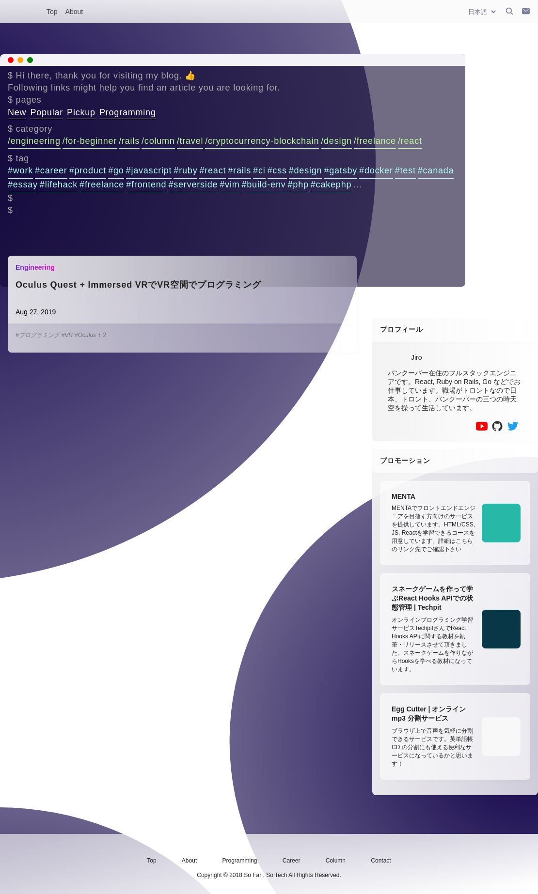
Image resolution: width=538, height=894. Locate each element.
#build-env (263, 184)
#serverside (193, 184)
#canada (436, 170)
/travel (190, 141)
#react (212, 170)
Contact (381, 860)
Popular (46, 112)
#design (305, 170)
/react (410, 141)
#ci (259, 170)
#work (20, 170)
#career (51, 170)
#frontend (146, 184)
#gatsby (340, 170)
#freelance (101, 184)
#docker (376, 170)
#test (405, 170)
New (17, 112)
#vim (229, 184)
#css (277, 170)
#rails (239, 170)
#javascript (149, 170)
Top (52, 11)
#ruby (185, 170)
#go (116, 170)
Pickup (81, 112)
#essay (23, 184)
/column (158, 141)
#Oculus (85, 335)
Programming (127, 112)
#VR (67, 335)
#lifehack (59, 184)
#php (298, 184)
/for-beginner (90, 141)
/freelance (375, 141)
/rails (129, 141)
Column (336, 860)
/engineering (34, 141)
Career (292, 860)
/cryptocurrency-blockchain (262, 141)
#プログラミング (38, 335)
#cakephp (331, 184)
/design (336, 141)
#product (87, 170)
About (74, 11)
